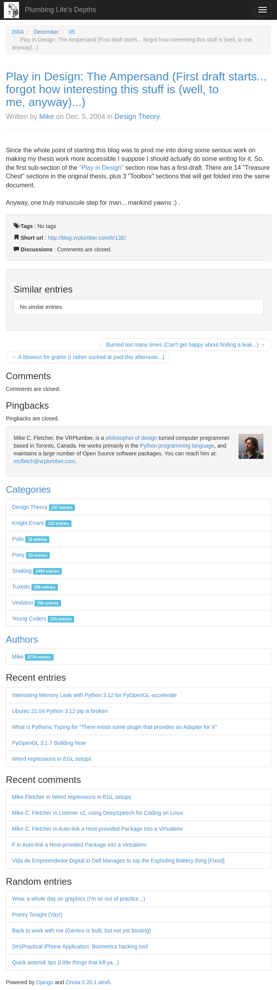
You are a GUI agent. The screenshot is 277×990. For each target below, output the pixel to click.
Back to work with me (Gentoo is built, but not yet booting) (81, 930)
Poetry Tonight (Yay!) (37, 915)
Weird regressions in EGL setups (51, 759)
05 (72, 32)
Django (44, 982)
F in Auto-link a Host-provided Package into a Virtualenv (79, 845)
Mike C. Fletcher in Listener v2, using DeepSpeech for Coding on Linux (97, 813)
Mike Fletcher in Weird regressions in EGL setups (71, 797)
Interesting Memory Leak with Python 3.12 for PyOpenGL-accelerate (94, 695)
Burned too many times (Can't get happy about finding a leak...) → (185, 345)
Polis (30, 539)
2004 (18, 32)
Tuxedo (35, 587)
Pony (31, 555)
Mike (46, 116)
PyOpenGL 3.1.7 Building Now (48, 743)
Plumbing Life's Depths (60, 10)
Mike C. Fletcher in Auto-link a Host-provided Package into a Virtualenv (97, 829)
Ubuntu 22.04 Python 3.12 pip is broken (60, 711)
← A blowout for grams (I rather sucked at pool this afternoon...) (88, 357)
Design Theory (137, 116)
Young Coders (43, 618)
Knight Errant (41, 523)
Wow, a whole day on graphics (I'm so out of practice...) (78, 899)
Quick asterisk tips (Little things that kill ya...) (65, 962)
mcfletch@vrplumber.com (44, 461)
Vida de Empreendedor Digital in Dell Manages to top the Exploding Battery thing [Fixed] (118, 861)
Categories (28, 489)
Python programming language (177, 446)
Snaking (37, 571)
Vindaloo (36, 603)
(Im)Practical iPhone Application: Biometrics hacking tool (80, 946)
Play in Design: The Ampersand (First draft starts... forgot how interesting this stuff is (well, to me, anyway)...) (136, 89)
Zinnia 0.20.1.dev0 (87, 982)
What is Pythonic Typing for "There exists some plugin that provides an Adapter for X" (114, 727)
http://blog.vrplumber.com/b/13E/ (87, 238)
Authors (22, 639)
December (46, 32)
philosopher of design (131, 438)
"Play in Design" (101, 167)
